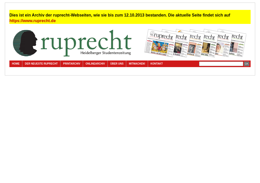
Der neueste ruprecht (41, 63)
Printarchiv (71, 63)
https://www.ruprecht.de (32, 21)
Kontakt (157, 63)
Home (16, 63)
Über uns (116, 63)
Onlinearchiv (95, 63)
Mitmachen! (137, 63)
